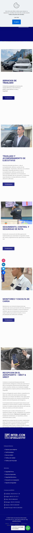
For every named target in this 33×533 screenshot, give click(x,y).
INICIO (7, 523)
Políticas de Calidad (10, 458)
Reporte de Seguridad (10, 482)
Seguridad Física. (9, 471)
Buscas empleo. (9, 455)
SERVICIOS (10, 525)
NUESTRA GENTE (20, 525)
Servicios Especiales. (10, 474)
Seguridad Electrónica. (10, 477)
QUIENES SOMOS (15, 523)
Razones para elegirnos (11, 449)
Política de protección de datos (16, 14)
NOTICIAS (24, 523)
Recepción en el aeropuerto (12, 480)
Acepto (16, 22)
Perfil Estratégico (9, 452)
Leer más (16, 17)
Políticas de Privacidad (11, 460)
